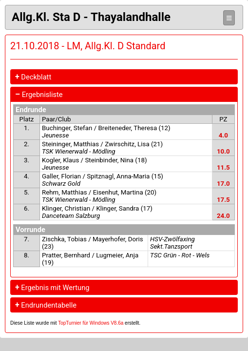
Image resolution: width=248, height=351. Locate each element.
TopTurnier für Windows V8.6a (90, 323)
